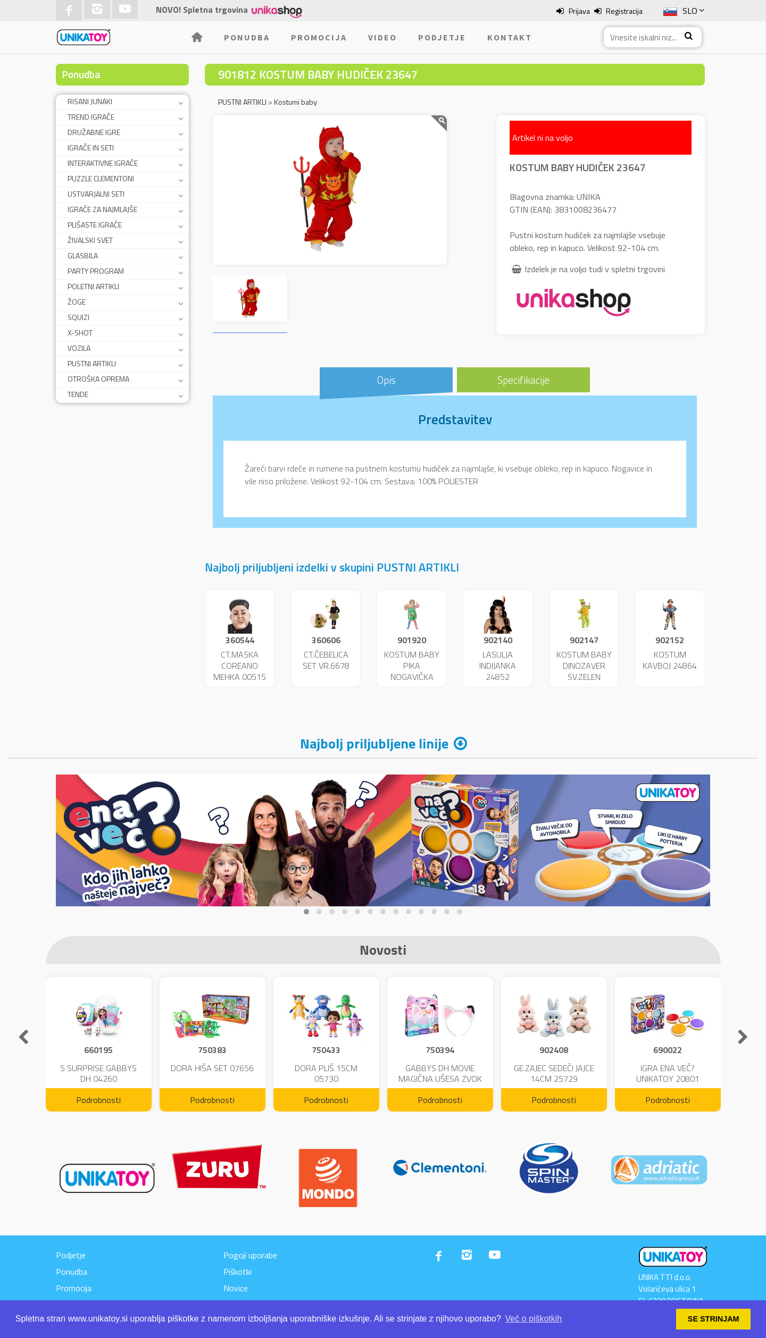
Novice (235, 1288)
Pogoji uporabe (250, 1255)
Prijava (579, 10)
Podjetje (442, 37)
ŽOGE (77, 301)
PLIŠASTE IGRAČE (95, 224)
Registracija (624, 10)
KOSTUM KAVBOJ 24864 (670, 660)
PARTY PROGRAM (96, 270)
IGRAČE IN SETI (91, 147)
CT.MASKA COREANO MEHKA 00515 (239, 665)
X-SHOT (80, 332)
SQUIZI (78, 317)
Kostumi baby (295, 101)
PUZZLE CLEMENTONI (101, 178)
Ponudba (247, 37)
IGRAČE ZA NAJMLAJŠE (102, 209)
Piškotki (237, 1271)
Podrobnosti (98, 1099)
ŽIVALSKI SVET (90, 240)
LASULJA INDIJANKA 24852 (497, 665)
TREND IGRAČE (91, 116)
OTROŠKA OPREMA (98, 378)
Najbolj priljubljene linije (374, 743)
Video (382, 37)
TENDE (78, 394)
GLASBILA (83, 255)
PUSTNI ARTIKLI (92, 363)
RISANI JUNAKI (90, 101)
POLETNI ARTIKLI (93, 286)
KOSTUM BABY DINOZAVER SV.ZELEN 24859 (584, 671)
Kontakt (509, 37)
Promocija (319, 37)
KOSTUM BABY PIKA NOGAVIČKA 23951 (411, 671)
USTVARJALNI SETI (96, 193)
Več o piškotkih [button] (533, 1318)
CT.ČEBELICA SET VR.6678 (326, 660)
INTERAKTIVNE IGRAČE (103, 163)
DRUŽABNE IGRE (94, 132)
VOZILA (79, 348)
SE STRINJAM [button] (713, 1319)
